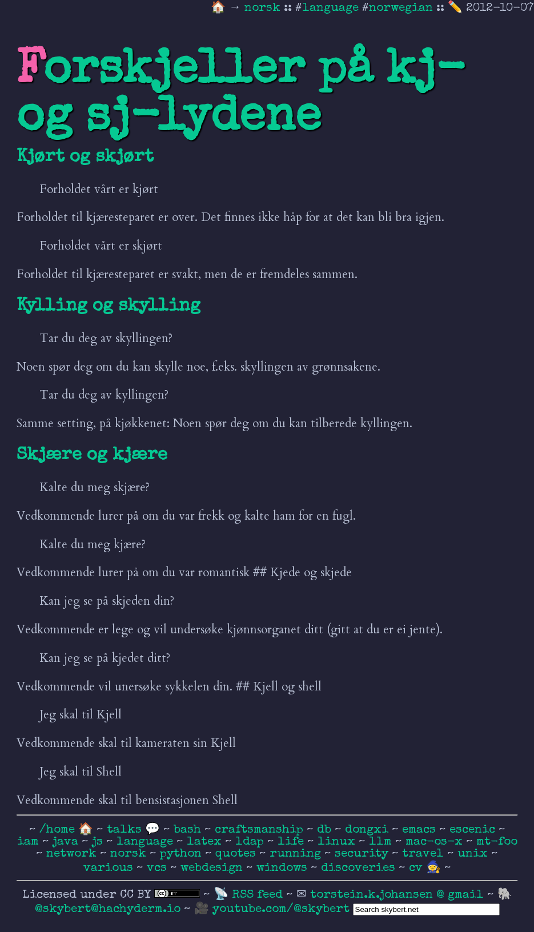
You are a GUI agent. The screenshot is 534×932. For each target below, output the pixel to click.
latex (206, 842)
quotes (237, 854)
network (73, 854)
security (363, 854)
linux (338, 842)
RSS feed (259, 895)
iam (29, 842)
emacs (420, 830)
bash (189, 830)
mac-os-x (435, 842)
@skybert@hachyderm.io (107, 909)
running (297, 854)
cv (417, 868)
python (182, 854)
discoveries (360, 868)
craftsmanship (261, 830)
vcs (158, 868)
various (109, 868)
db (326, 830)
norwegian (401, 8)
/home (57, 830)
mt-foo (496, 842)
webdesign (213, 868)
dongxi (368, 830)
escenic (474, 830)
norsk (264, 8)
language (330, 8)
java (67, 842)
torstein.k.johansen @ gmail (398, 895)
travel (424, 854)
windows (283, 868)
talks (124, 830)
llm (382, 842)
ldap (251, 842)
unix (474, 854)
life (292, 842)
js (99, 842)
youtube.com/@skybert (281, 909)
